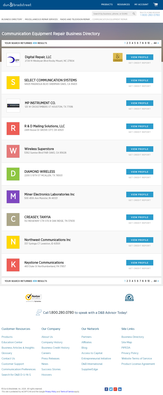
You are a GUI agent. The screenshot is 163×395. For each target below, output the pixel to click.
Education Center (12, 342)
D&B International (92, 363)
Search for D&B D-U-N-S (16, 374)
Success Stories (51, 369)
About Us (47, 336)
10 (149, 43)
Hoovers (47, 374)
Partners (87, 336)
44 (155, 43)
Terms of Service (67, 392)
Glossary (7, 353)
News (45, 363)
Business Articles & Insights (18, 347)
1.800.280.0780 (61, 313)
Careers (46, 353)
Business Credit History (56, 347)
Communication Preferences (19, 369)
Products (7, 336)
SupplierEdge (90, 369)
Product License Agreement (138, 363)
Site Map (126, 342)
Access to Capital (92, 353)
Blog (84, 347)
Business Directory (132, 336)
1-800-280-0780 (150, 15)
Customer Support (13, 363)
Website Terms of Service (136, 358)
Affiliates (87, 342)
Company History (52, 342)
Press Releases (51, 358)
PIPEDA (125, 347)
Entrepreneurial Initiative (96, 358)
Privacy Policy (129, 353)
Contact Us (8, 358)
